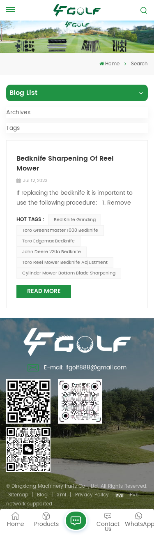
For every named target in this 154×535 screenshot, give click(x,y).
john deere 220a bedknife (51, 252)
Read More (44, 291)
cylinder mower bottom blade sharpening (68, 273)
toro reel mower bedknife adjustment (65, 262)
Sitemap (18, 495)
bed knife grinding (75, 220)
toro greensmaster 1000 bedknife (60, 230)
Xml (61, 495)
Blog (42, 495)
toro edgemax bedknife (48, 241)
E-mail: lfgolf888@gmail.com (77, 368)
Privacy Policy (92, 495)
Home (109, 64)
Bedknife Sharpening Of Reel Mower (65, 163)
